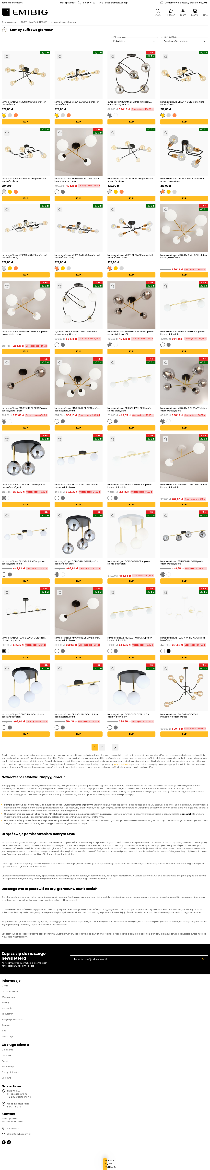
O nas (5, 985)
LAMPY (23, 22)
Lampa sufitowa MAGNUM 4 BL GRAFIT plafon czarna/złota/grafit (130, 332)
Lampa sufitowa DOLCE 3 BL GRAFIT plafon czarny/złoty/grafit (23, 485)
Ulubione (6, 1055)
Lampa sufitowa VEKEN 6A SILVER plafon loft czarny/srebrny (24, 256)
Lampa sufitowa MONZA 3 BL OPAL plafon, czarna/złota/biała (76, 485)
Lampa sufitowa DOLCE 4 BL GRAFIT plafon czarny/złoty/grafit (76, 562)
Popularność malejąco (176, 41)
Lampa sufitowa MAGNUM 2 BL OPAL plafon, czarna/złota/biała (77, 639)
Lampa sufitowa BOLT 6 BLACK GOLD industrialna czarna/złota (179, 715)
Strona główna (9, 22)
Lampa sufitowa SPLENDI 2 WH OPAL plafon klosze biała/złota (129, 485)
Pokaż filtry (119, 41)
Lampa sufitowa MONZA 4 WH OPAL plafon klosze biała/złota (129, 639)
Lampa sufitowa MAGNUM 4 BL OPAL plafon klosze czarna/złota (77, 179)
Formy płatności (10, 1072)
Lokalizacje (7, 1036)
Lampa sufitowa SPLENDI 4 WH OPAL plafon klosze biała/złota (129, 409)
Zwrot (5, 1061)
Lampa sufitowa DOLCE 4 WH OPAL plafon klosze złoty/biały (129, 562)
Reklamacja (8, 1066)
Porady (5, 1002)
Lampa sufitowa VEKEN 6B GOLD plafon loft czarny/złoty (24, 103)
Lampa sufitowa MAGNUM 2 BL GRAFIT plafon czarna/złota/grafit (25, 409)
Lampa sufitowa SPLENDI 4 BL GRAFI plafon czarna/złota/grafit (182, 562)
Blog (4, 1030)
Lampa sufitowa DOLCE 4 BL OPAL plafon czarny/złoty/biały (23, 715)
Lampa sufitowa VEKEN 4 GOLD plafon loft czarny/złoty (182, 103)
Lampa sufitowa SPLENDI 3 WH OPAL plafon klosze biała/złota (182, 332)
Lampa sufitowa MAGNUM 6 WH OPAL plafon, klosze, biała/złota (183, 256)
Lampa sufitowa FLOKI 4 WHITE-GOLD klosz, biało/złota (182, 639)
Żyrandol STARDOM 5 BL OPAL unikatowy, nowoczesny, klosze (76, 332)
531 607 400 (89, 2)
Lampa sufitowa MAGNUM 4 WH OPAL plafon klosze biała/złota (25, 333)
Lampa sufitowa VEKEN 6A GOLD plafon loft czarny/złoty (77, 103)
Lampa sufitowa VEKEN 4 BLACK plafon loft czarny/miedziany (182, 179)
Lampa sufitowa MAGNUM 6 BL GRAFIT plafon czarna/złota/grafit (183, 409)
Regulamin (7, 1013)
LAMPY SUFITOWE (38, 22)
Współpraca (8, 997)
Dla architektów (10, 991)
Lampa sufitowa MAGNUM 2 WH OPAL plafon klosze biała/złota (183, 486)
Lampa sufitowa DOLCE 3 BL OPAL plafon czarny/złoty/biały (128, 715)
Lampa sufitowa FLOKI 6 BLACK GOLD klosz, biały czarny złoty (24, 639)
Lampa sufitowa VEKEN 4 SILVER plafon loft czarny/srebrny (24, 179)
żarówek (186, 814)
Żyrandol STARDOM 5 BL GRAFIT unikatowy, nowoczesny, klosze (129, 103)
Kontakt (6, 1025)
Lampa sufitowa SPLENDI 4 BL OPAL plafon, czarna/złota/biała (24, 562)
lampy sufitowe (122, 764)
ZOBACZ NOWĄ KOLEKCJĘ (105, 1167)
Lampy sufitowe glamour (63, 22)
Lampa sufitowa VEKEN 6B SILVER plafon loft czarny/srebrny (130, 179)
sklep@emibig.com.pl (116, 2)
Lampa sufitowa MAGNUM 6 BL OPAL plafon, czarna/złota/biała (77, 409)
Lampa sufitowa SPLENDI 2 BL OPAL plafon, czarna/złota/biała (76, 715)
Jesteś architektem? (12, 2)
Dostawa (6, 1077)
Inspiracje (7, 1008)
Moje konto (7, 1049)
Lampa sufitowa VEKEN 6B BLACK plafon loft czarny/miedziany (130, 256)
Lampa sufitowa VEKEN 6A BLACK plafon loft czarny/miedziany (77, 256)
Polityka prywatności (12, 1019)
